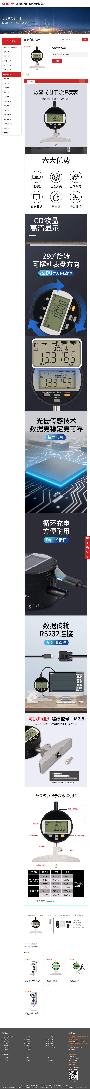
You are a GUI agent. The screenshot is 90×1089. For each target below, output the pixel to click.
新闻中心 (6, 1060)
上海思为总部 (60, 1087)
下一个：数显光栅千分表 (31, 946)
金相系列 (7, 88)
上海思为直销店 (53, 1087)
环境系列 (7, 56)
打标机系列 (7, 101)
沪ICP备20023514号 (46, 1085)
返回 (81, 81)
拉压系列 (7, 92)
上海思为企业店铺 (44, 1087)
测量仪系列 (7, 70)
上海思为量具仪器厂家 (69, 1087)
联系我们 (57, 61)
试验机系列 (7, 65)
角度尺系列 (7, 119)
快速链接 (5, 1054)
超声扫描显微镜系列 (10, 47)
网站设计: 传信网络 (63, 1085)
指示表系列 (25, 23)
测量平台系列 (8, 124)
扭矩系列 (7, 52)
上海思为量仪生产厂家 (81, 1087)
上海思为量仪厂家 (35, 1087)
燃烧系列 (7, 133)
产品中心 (17, 23)
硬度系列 (7, 83)
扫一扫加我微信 (72, 1081)
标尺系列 (7, 106)
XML (52, 1085)
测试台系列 (7, 61)
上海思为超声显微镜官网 (15, 1087)
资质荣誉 (28, 1058)
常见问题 (50, 1060)
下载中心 (50, 1058)
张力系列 (7, 79)
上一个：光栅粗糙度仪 (30, 944)
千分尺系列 (7, 115)
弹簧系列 (7, 97)
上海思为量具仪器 (25, 1087)
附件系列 (7, 128)
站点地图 (56, 1085)
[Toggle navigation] (86, 3)
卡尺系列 (7, 110)
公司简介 (6, 1058)
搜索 (85, 39)
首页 (11, 23)
